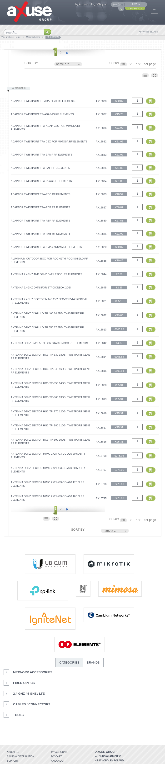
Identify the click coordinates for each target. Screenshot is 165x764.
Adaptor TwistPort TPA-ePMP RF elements (41, 154)
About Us (13, 752)
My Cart (56, 756)
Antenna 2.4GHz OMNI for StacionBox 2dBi (41, 287)
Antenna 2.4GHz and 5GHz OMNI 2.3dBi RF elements (46, 274)
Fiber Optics (24, 683)
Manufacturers (33, 37)
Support (12, 760)
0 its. (138, 4)
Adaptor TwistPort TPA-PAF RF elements (40, 167)
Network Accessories (32, 672)
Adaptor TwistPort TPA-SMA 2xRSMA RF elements (46, 246)
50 (131, 64)
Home (17, 37)
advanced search (148, 32)
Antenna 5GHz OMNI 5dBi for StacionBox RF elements (49, 343)
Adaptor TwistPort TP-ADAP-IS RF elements (42, 114)
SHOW (114, 63)
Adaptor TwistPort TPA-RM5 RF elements (40, 233)
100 (139, 64)
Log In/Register (99, 4)
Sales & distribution (20, 756)
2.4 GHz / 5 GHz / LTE (29, 693)
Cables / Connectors (31, 704)
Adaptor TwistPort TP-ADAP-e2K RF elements (43, 100)
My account (59, 752)
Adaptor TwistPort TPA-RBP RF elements (40, 207)
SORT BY (31, 63)
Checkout (58, 760)
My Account (81, 4)
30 (123, 64)
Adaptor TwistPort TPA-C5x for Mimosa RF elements (49, 141)
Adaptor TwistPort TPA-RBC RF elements (40, 194)
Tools (18, 715)
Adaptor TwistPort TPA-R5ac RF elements (41, 180)
